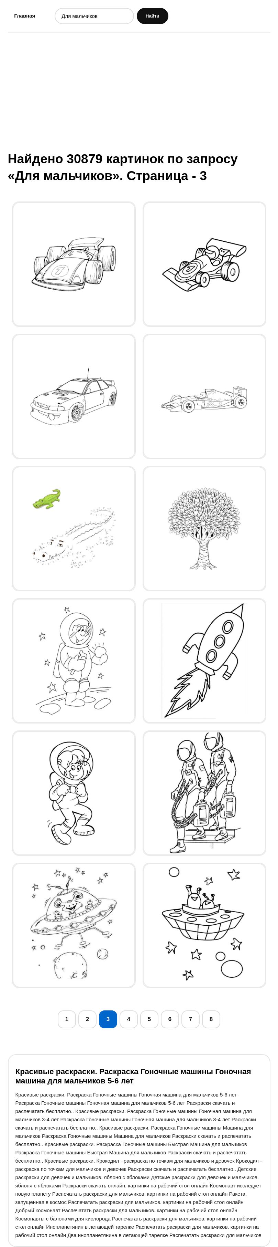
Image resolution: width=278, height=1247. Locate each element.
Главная (24, 16)
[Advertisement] (139, 91)
